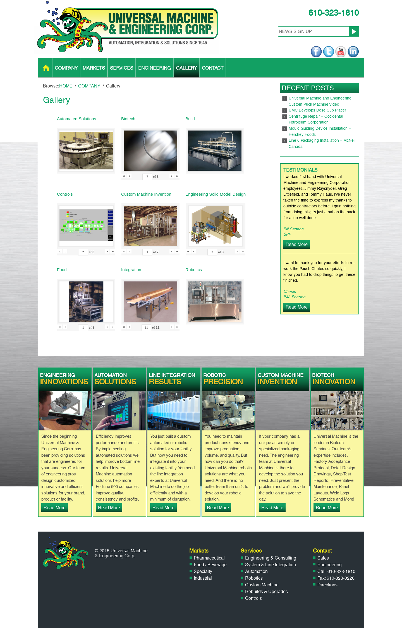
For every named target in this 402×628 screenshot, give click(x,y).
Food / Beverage (210, 564)
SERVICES (121, 68)
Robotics (254, 578)
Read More (297, 244)
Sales (323, 558)
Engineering (329, 564)
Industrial (203, 578)
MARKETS (94, 68)
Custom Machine (262, 584)
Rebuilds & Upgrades (266, 591)
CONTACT (212, 68)
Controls (253, 598)
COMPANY (66, 68)
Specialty (203, 571)
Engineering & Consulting (270, 558)
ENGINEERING (154, 68)
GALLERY (186, 68)
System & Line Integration (270, 564)
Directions (327, 584)
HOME (46, 68)
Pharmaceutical (209, 558)
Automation (256, 571)
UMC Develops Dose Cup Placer (317, 110)
